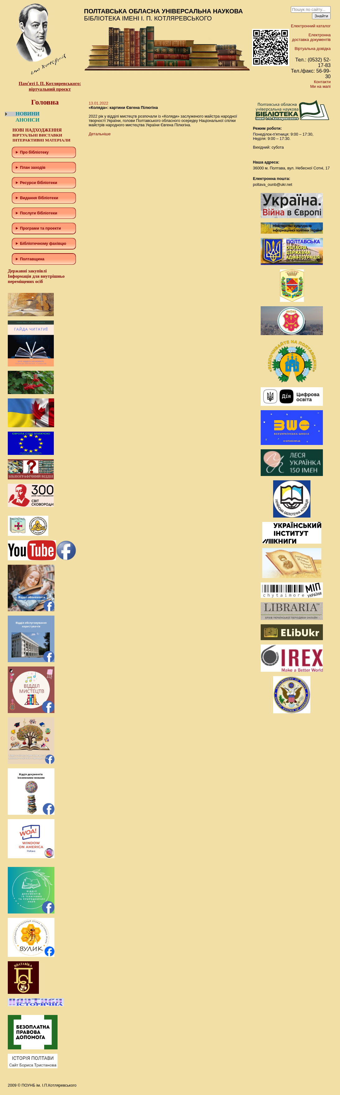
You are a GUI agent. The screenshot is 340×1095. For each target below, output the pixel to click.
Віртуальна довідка (313, 48)
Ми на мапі (320, 86)
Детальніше (100, 134)
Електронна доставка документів (311, 37)
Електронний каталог (311, 26)
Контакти (322, 81)
